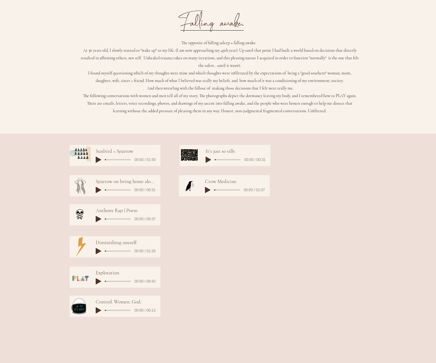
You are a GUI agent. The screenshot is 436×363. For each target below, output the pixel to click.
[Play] (98, 160)
